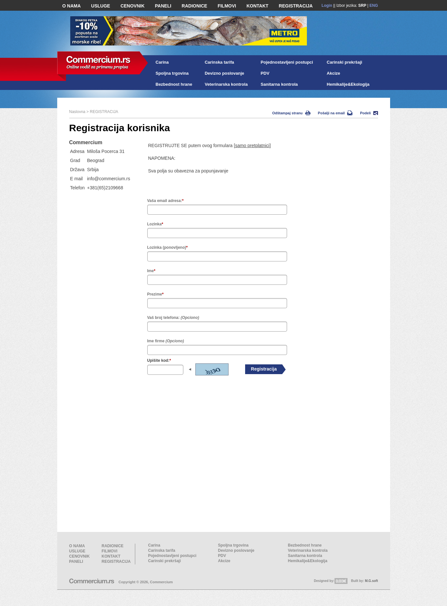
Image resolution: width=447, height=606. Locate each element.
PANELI (163, 5)
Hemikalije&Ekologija (348, 84)
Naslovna (77, 111)
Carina (162, 62)
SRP (362, 5)
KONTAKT (257, 5)
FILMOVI (226, 5)
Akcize (333, 73)
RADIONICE (194, 5)
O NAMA (71, 5)
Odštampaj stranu (291, 113)
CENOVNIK (133, 5)
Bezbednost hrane (174, 84)
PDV (265, 73)
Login (327, 5)
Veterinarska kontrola (226, 84)
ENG (373, 5)
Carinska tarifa (219, 62)
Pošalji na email (335, 113)
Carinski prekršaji (344, 62)
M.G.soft (371, 581)
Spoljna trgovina (172, 73)
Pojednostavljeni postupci (287, 62)
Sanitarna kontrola (279, 84)
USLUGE (100, 5)
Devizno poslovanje (224, 73)
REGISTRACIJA (296, 5)
